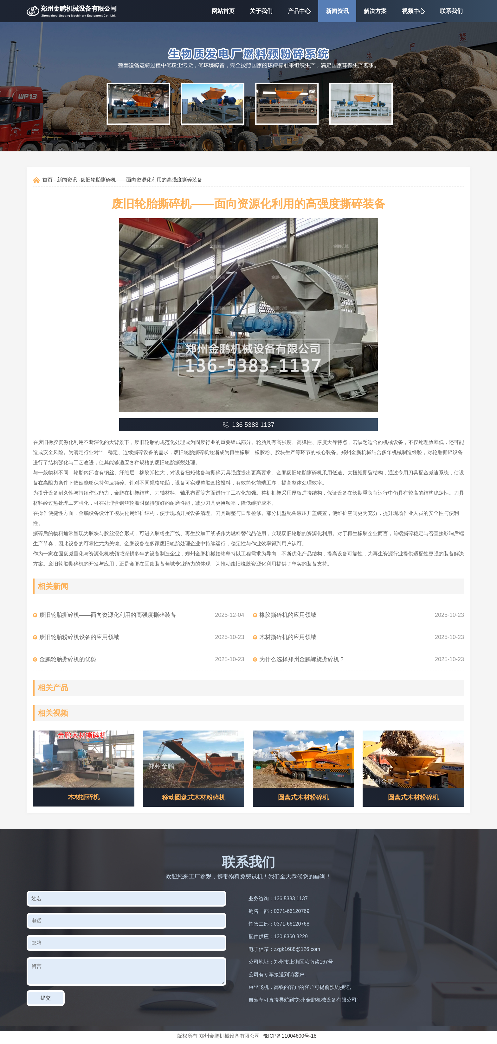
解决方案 (375, 11)
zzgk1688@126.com (297, 949)
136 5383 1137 (291, 898)
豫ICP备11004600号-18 (290, 1036)
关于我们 (261, 11)
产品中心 (299, 11)
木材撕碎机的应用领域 (287, 637)
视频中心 (413, 11)
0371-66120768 (291, 924)
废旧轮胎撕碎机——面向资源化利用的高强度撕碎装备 (107, 615)
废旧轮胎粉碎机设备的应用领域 (79, 637)
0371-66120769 (291, 911)
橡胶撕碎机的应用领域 (287, 615)
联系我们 (451, 11)
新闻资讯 (337, 11)
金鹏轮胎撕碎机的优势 (67, 659)
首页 (47, 179)
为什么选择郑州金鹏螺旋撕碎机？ (302, 659)
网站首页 (223, 11)
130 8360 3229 (291, 936)
